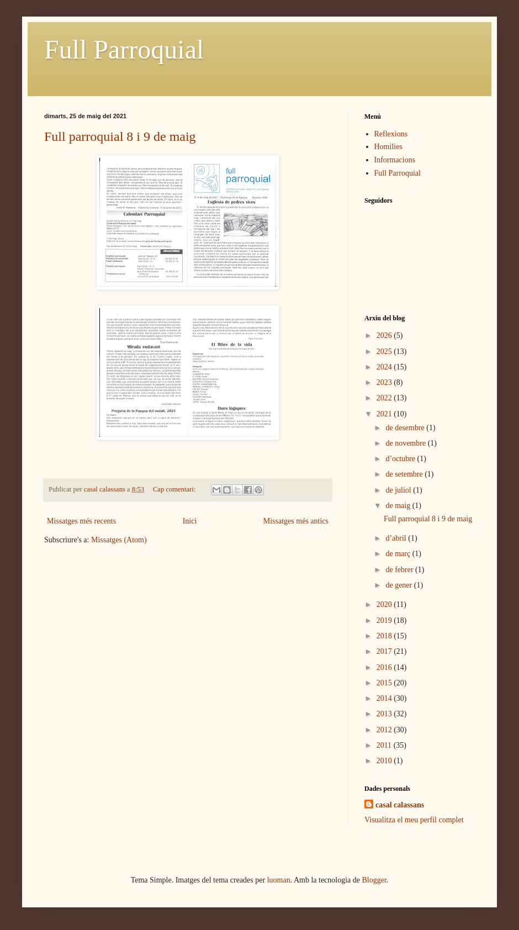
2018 (385, 636)
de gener (399, 585)
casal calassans (399, 805)
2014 (385, 698)
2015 (385, 683)
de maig (398, 505)
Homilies (388, 146)
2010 (385, 761)
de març (398, 553)
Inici (190, 521)
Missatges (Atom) (119, 540)
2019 (385, 620)
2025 (385, 351)
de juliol (399, 490)
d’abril (396, 538)
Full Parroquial (124, 49)
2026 (385, 335)
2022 (385, 398)
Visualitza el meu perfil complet (414, 820)
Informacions (395, 160)
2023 (385, 382)
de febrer (400, 570)
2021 (385, 414)
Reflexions (391, 134)
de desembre (405, 428)
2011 (385, 745)
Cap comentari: (175, 489)
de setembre (405, 474)
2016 (385, 667)
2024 (385, 367)
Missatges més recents (81, 521)
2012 (385, 730)
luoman (278, 880)
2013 (385, 714)
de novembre (406, 443)
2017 (385, 651)
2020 (385, 604)
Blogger (374, 880)
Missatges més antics (296, 521)
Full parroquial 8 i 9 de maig (120, 136)
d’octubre (401, 459)
